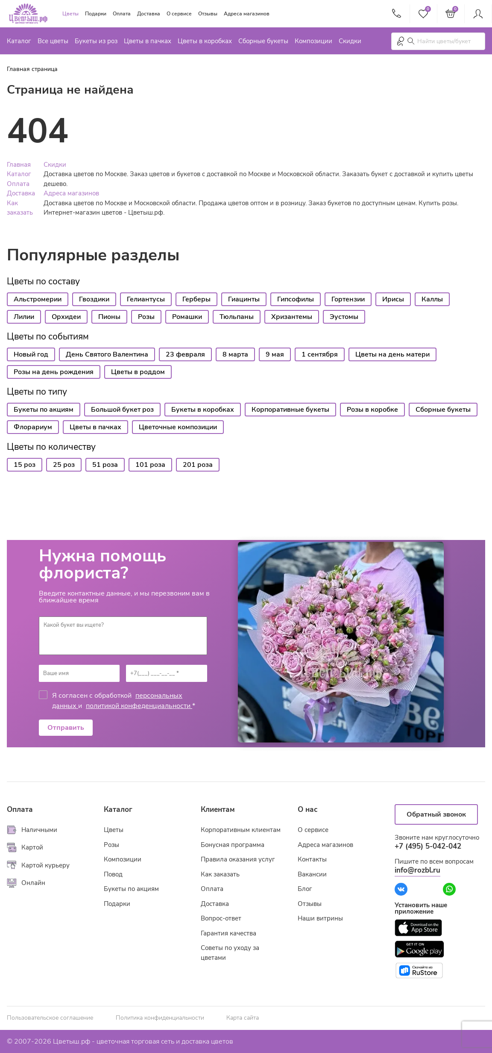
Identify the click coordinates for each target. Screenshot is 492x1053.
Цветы (70, 13)
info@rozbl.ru (417, 870)
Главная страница (32, 69)
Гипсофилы (295, 299)
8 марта (235, 354)
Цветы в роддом (138, 372)
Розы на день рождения (54, 372)
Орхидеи (66, 316)
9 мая (275, 354)
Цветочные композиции (178, 427)
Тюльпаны (237, 316)
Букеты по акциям (43, 409)
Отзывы (207, 13)
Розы (146, 316)
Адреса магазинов (246, 13)
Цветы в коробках (205, 41)
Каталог (19, 41)
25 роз (64, 464)
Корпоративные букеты (290, 409)
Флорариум (33, 427)
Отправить (65, 727)
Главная (19, 164)
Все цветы (53, 41)
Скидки (350, 41)
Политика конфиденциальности (160, 1018)
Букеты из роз (96, 41)
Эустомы (344, 316)
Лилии (24, 316)
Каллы (432, 299)
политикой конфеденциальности (139, 706)
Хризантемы (291, 316)
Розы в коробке (372, 409)
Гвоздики (94, 299)
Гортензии (348, 299)
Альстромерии (38, 299)
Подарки (95, 13)
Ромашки (187, 316)
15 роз (24, 464)
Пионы (109, 316)
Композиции (313, 41)
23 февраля (185, 354)
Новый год (31, 354)
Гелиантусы (146, 299)
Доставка (148, 13)
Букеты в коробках (202, 409)
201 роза (198, 464)
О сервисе (179, 13)
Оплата (122, 13)
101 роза (150, 464)
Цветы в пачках (147, 41)
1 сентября (320, 354)
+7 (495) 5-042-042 (428, 846)
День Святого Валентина (107, 354)
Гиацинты (244, 299)
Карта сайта (242, 1018)
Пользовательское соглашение (50, 1018)
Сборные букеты (263, 41)
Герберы (196, 299)
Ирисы (393, 299)
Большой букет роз (122, 409)
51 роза (105, 464)
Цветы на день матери (392, 354)
